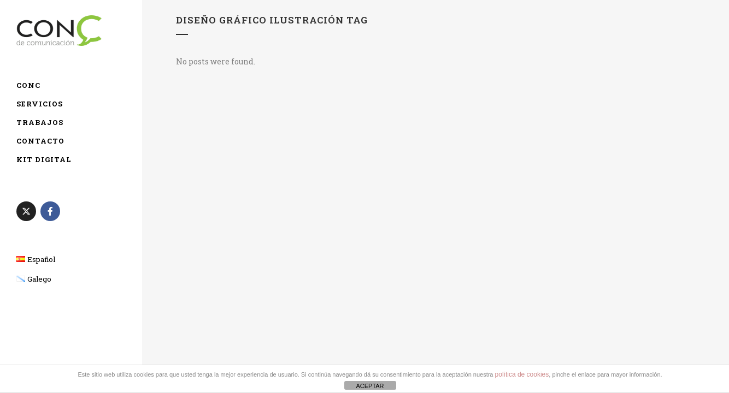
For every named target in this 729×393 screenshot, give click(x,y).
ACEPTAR (370, 386)
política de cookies (522, 374)
